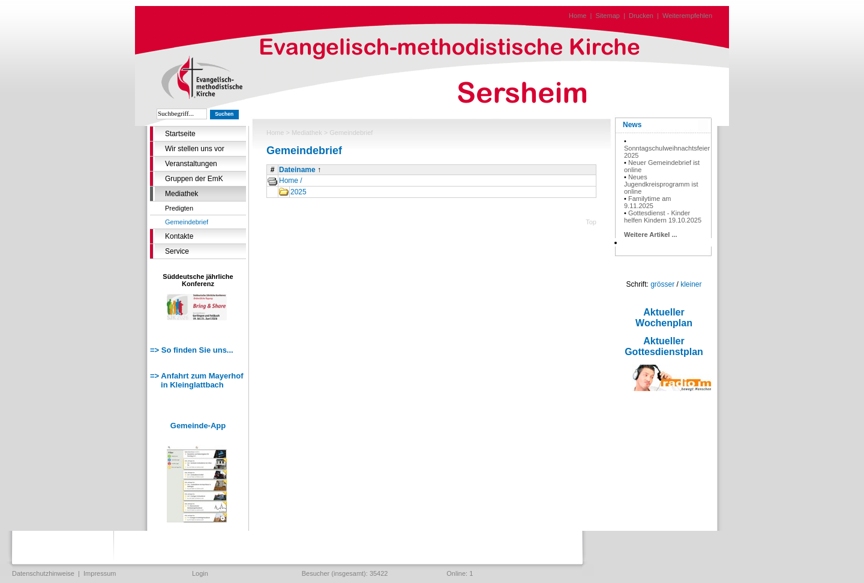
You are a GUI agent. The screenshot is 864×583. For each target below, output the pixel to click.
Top (591, 222)
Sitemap (608, 15)
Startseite (180, 134)
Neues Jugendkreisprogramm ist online (661, 184)
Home (577, 15)
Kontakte (179, 236)
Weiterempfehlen (687, 15)
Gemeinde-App (198, 425)
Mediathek (181, 194)
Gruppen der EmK (194, 179)
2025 (298, 192)
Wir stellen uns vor (194, 149)
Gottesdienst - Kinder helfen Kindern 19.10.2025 (662, 216)
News (632, 125)
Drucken (641, 15)
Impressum (99, 573)
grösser (662, 284)
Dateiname (297, 170)
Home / (290, 180)
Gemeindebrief (186, 222)
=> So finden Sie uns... (191, 349)
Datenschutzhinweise (43, 573)
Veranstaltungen (191, 164)
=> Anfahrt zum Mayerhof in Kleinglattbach (197, 380)
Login (200, 573)
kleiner (690, 284)
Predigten (179, 208)
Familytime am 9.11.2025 (647, 202)
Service (177, 251)
